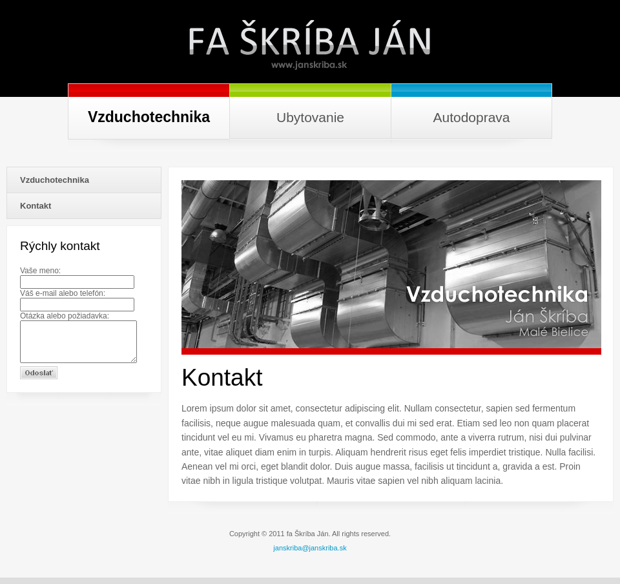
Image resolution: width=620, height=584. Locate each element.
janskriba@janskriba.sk (309, 548)
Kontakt (35, 206)
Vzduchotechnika (54, 180)
